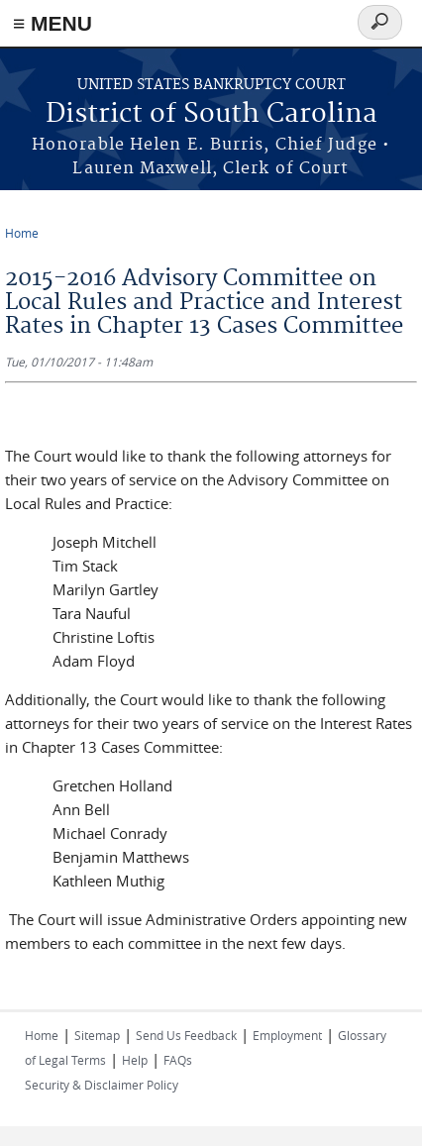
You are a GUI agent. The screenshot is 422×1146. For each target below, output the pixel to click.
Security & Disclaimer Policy (101, 1085)
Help (135, 1060)
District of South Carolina (211, 114)
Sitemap (97, 1035)
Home (22, 233)
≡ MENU (52, 23)
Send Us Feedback (186, 1035)
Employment (287, 1035)
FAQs (177, 1060)
